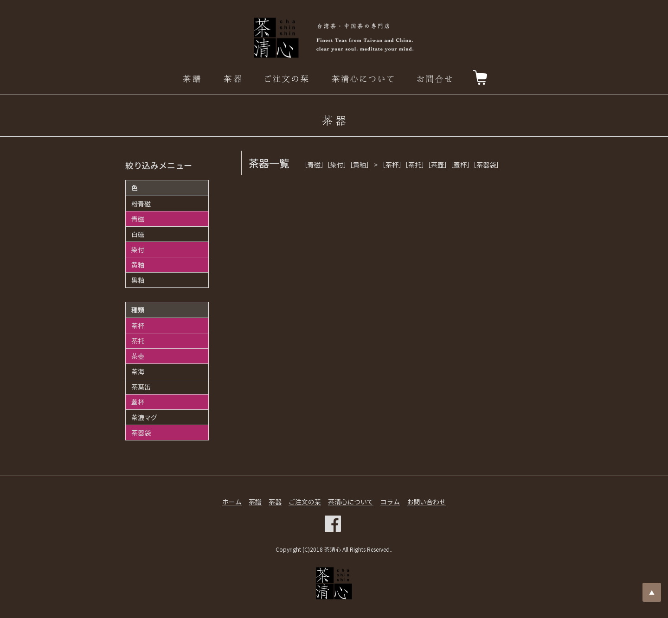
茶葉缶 (141, 386)
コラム (390, 501)
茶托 (137, 340)
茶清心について (350, 501)
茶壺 (137, 356)
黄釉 (137, 264)
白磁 (137, 234)
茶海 (137, 371)
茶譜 (255, 501)
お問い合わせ (426, 501)
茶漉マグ (144, 417)
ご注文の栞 (305, 501)
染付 (137, 249)
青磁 (137, 218)
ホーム (232, 501)
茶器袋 (141, 432)
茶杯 (137, 325)
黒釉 (137, 280)
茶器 (275, 501)
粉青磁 (141, 203)
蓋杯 (137, 402)
